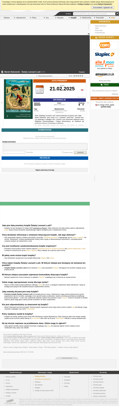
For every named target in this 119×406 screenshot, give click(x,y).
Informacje (30, 309)
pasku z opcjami (77, 237)
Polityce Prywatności (105, 4)
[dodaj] (36, 111)
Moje (113, 18)
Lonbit (14, 403)
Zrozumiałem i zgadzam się (102, 7)
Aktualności (21, 18)
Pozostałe (100, 18)
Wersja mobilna (10, 377)
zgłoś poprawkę (81, 97)
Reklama (37, 382)
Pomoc (8, 383)
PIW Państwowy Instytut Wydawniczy (59, 111)
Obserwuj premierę (50, 237)
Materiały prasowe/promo (43, 379)
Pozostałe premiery (99, 393)
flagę (6, 230)
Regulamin (9, 386)
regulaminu (69, 404)
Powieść (82, 72)
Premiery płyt (97, 385)
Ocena (64, 298)
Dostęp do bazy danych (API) (44, 390)
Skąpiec (43, 258)
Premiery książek (98, 388)
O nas (8, 380)
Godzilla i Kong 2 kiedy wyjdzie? (68, 347)
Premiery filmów (98, 382)
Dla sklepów (39, 385)
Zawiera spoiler (68, 152)
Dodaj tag (115, 94)
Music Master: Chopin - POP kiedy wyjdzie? (43, 347)
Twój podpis (29, 152)
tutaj (39, 268)
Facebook (67, 377)
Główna (7, 18)
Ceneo (51, 258)
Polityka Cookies (11, 393)
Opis (97, 28)
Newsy (41, 277)
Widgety (37, 388)
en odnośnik (36, 318)
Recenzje (99, 30)
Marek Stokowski (59, 105)
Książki (73, 18)
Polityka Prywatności (12, 389)
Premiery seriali (98, 379)
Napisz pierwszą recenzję (45, 170)
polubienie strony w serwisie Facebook (51, 248)
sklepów (56, 268)
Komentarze (100, 33)
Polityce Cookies (84, 4)
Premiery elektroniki (99, 390)
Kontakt (8, 396)
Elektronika (86, 18)
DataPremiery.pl (16, 372)
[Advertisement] (24, 45)
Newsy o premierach (99, 396)
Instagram (67, 380)
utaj (73, 307)
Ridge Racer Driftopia (21, 347)
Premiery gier (97, 376)
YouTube (67, 383)
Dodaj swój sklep (104, 81)
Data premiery (100, 26)
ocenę (40, 285)
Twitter (66, 386)
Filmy (34, 18)
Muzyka (60, 18)
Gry (47, 18)
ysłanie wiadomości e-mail (76, 248)
